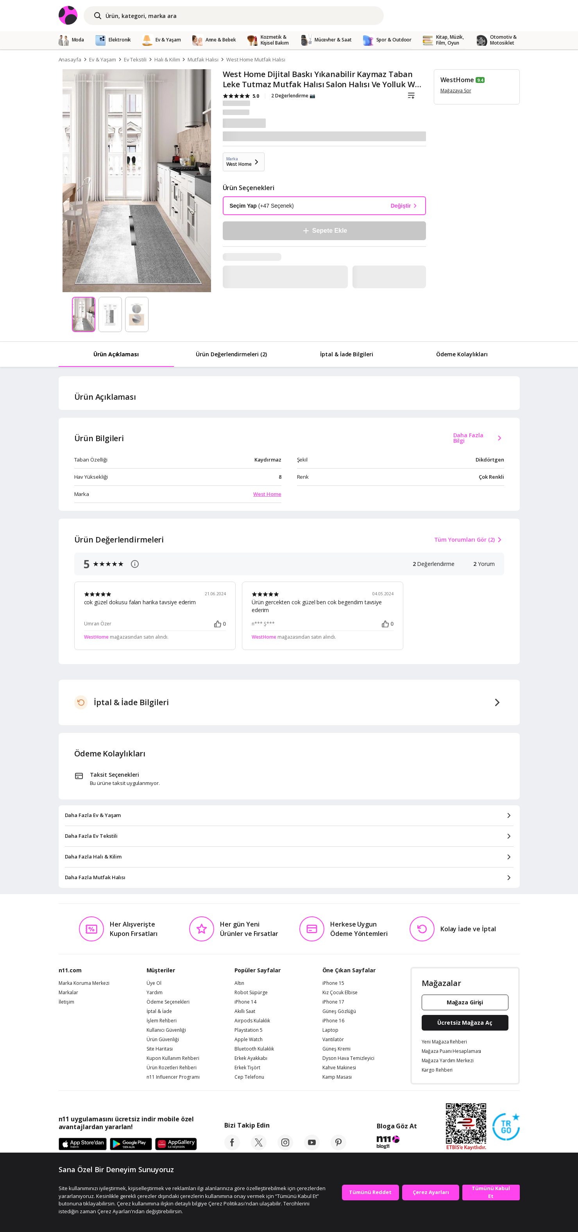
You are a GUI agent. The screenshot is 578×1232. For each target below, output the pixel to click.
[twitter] (259, 1148)
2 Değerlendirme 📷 (293, 95)
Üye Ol (154, 983)
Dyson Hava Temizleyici (348, 1058)
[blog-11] (397, 1143)
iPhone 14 (245, 1002)
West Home (267, 493)
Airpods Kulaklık (252, 1021)
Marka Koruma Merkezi (84, 983)
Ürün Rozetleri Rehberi (172, 1068)
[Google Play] (131, 1144)
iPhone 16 (333, 1021)
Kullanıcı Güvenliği (166, 1030)
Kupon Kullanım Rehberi (173, 1058)
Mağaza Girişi (465, 1002)
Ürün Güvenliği (163, 1039)
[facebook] (232, 1148)
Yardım (155, 993)
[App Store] (83, 1144)
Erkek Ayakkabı (250, 1058)
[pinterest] (338, 1148)
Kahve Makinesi (339, 1068)
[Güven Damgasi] (506, 1127)
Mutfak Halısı (203, 59)
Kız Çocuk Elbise (340, 993)
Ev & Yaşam (102, 59)
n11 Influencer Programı (173, 1077)
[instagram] (285, 1148)
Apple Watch (248, 1039)
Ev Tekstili (135, 59)
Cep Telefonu (249, 1077)
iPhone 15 (333, 983)
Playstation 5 (248, 1030)
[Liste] (411, 96)
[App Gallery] (176, 1144)
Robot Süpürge (251, 993)
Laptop (330, 1030)
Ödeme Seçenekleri (168, 1002)
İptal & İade (159, 1011)
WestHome (457, 80)
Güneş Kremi (336, 1049)
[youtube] (312, 1148)
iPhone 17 (333, 1002)
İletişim (66, 1002)
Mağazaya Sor (455, 90)
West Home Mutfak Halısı (255, 59)
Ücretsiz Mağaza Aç (464, 1022)
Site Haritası (160, 1049)
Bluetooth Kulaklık (254, 1049)
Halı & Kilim (167, 59)
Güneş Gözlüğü (339, 1011)
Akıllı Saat (244, 1011)
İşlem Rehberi (162, 1021)
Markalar (68, 993)
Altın (239, 983)
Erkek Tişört (247, 1068)
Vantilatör (333, 1039)
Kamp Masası (337, 1077)
